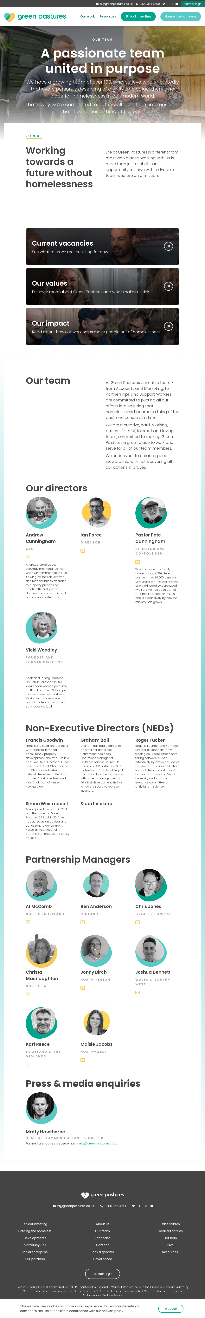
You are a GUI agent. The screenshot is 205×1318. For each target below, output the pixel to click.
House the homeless (181, 16)
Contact (102, 1245)
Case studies (170, 1224)
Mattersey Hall (35, 1245)
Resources (107, 16)
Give (170, 1245)
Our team (102, 1231)
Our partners (35, 1259)
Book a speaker (102, 1252)
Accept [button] (171, 1308)
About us (102, 1224)
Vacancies (102, 1238)
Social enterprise (35, 1252)
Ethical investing (138, 16)
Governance (102, 1259)
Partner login (102, 1274)
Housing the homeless (35, 1231)
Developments (34, 1238)
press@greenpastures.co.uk (97, 1143)
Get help (170, 1238)
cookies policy (112, 1311)
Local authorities (170, 1231)
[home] (35, 16)
